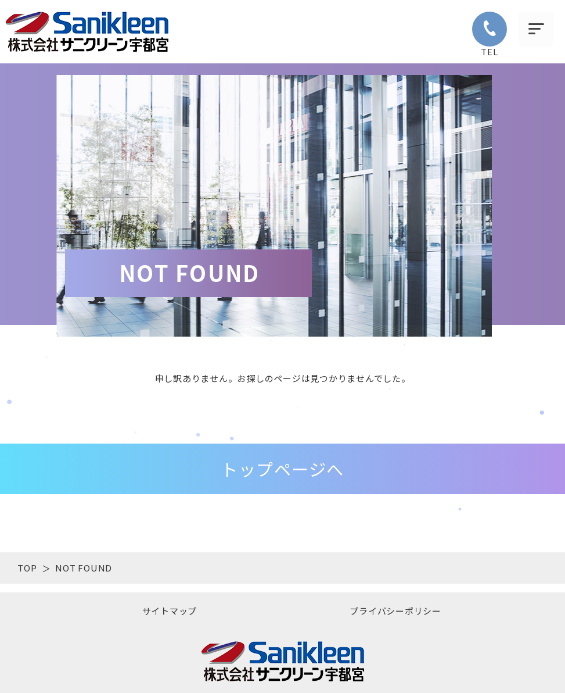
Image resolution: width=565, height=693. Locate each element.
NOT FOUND (83, 568)
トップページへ (282, 468)
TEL (490, 35)
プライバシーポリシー (395, 611)
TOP (27, 568)
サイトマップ (169, 611)
